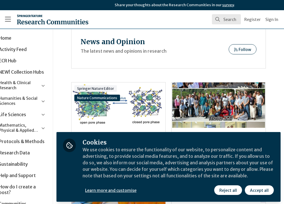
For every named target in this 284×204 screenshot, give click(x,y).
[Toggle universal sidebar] (8, 19)
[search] (226, 19)
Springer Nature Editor (106, 88)
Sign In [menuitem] (271, 19)
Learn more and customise (130, 189)
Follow (251, 49)
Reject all (228, 189)
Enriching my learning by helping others (228, 105)
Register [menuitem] (252, 19)
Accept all (259, 189)
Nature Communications (108, 98)
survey (228, 5)
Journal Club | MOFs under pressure (128, 105)
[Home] (42, 19)
